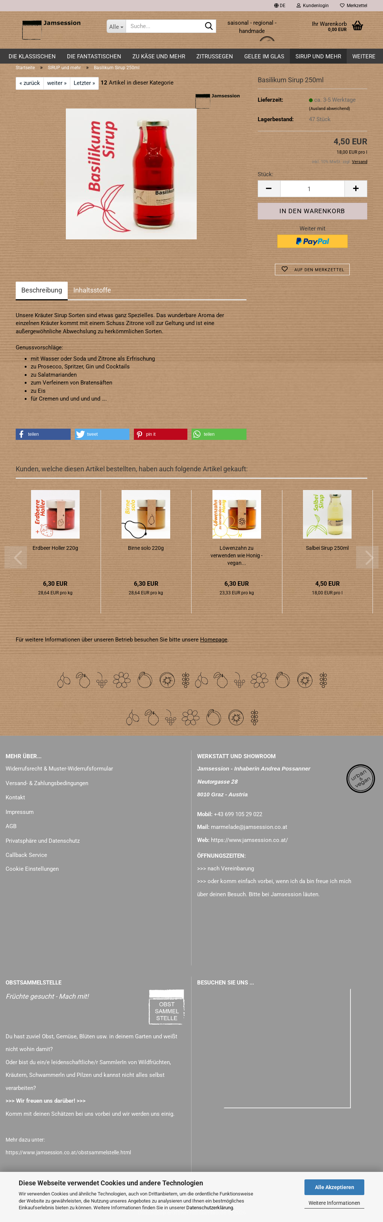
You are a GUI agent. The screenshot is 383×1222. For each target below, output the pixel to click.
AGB (11, 826)
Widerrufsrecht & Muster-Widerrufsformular (59, 768)
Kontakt (15, 797)
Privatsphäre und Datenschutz (43, 840)
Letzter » (84, 83)
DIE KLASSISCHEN (32, 56)
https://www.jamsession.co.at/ (249, 840)
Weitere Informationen (334, 1203)
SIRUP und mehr (318, 56)
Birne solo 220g (146, 548)
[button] (280, 5)
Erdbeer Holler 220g (55, 548)
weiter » (57, 83)
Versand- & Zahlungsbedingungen (47, 783)
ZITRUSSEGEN (214, 56)
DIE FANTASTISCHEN (94, 56)
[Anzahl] (312, 188)
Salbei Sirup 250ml (327, 548)
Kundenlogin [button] (313, 5)
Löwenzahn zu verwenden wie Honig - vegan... (237, 555)
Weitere (364, 56)
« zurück (29, 83)
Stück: (265, 174)
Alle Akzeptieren (334, 1187)
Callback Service (26, 855)
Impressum (20, 812)
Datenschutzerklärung (209, 1207)
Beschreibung (41, 290)
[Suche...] (116, 26)
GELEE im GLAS (264, 56)
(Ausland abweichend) (329, 108)
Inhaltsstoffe (92, 290)
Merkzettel (353, 5)
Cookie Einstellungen (32, 869)
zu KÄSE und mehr (158, 56)
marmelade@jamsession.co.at (249, 827)
